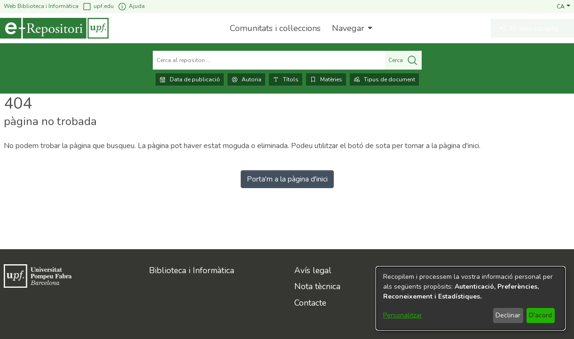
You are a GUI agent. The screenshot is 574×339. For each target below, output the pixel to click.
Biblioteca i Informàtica (191, 270)
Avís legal (312, 270)
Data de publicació (189, 79)
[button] (563, 6)
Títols (286, 79)
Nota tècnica (317, 286)
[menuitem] (351, 28)
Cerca (403, 60)
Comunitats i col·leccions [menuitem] (275, 28)
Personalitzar (402, 315)
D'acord (540, 315)
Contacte (310, 302)
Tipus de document (384, 79)
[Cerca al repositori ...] (269, 60)
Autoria (246, 79)
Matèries (326, 79)
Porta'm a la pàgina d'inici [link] (287, 179)
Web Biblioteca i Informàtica (41, 6)
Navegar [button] (348, 28)
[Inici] (54, 28)
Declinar (507, 315)
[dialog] (471, 298)
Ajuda (131, 6)
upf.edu (98, 6)
